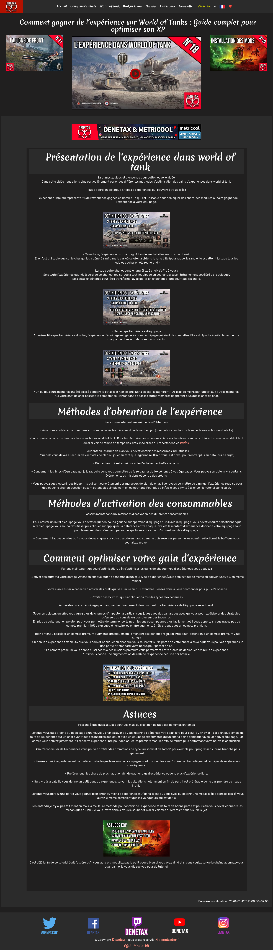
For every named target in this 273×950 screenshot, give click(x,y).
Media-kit (141, 945)
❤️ (230, 6)
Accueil (62, 6)
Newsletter (186, 6)
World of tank (109, 6)
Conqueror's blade (83, 6)
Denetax (118, 939)
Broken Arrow (132, 6)
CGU (127, 945)
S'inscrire (204, 6)
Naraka (151, 6)
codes (184, 442)
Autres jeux (167, 6)
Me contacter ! (166, 939)
